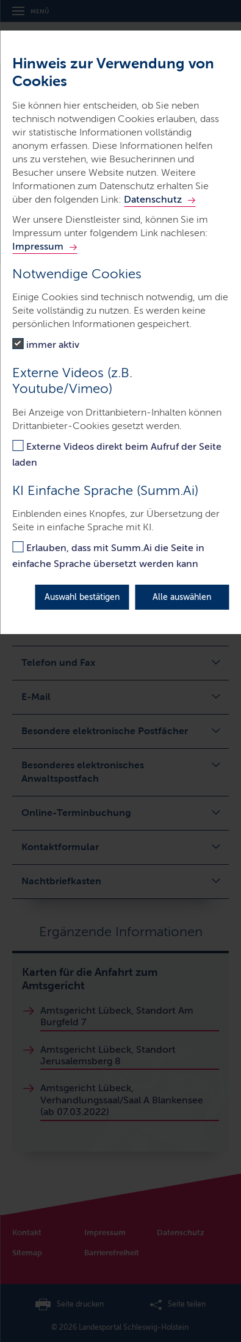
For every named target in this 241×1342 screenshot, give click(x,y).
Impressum (37, 246)
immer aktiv (52, 344)
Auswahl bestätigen (82, 597)
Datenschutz (153, 199)
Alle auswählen (182, 597)
